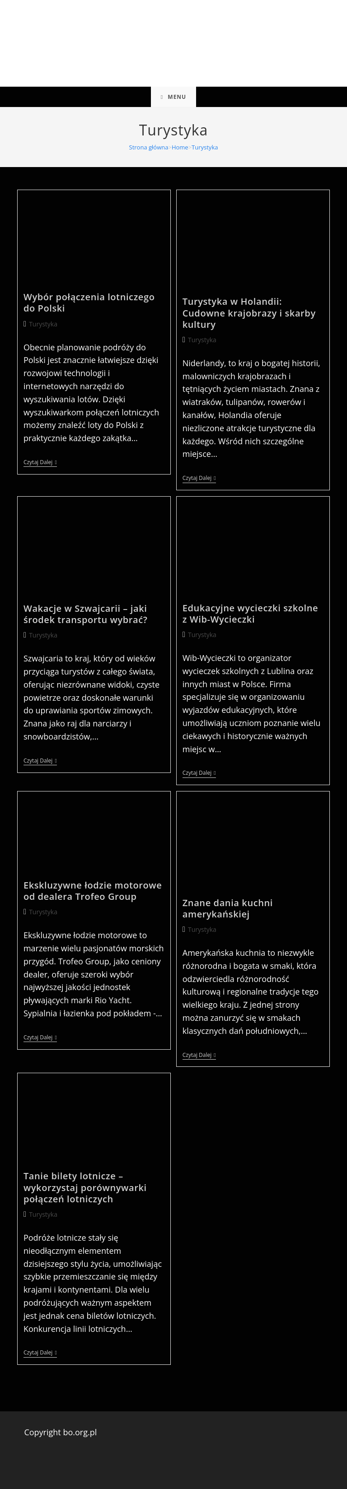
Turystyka (205, 147)
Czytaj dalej (40, 463)
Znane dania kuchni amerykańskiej (228, 908)
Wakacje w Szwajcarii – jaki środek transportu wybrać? (85, 614)
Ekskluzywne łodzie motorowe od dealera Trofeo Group (92, 891)
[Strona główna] (149, 147)
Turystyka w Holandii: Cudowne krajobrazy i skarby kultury (249, 312)
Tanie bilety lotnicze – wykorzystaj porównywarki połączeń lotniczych (85, 1187)
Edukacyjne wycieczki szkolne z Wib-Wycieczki (250, 613)
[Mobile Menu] (173, 97)
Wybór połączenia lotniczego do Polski (89, 302)
